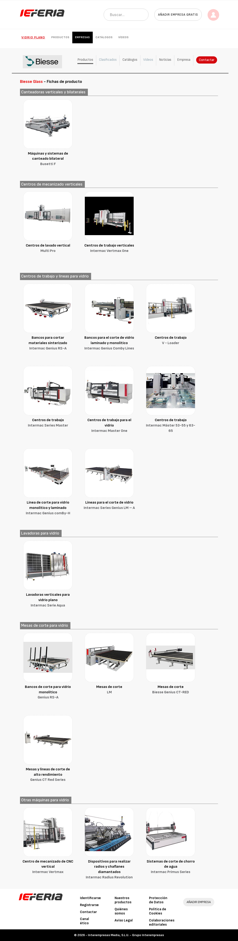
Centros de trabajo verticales (109, 248)
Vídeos (123, 37)
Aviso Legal (124, 920)
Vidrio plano (33, 37)
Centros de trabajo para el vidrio (109, 426)
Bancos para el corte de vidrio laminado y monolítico (109, 343)
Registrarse (89, 905)
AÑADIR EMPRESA (199, 902)
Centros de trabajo (170, 340)
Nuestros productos (123, 900)
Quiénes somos (121, 911)
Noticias (165, 60)
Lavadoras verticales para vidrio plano (47, 600)
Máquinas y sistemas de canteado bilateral (47, 159)
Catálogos (104, 37)
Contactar (206, 60)
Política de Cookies (157, 911)
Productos (60, 37)
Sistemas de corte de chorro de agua (170, 867)
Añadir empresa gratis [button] (178, 15)
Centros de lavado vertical (47, 248)
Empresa (183, 60)
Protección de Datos (158, 900)
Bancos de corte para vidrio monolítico (47, 693)
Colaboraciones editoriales (161, 922)
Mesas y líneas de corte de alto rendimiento (47, 775)
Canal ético (84, 921)
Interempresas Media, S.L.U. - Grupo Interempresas (126, 935)
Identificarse (90, 898)
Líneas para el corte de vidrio (109, 505)
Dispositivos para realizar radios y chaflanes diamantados (109, 869)
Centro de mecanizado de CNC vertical (47, 867)
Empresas (82, 37)
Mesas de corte (109, 690)
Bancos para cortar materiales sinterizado (47, 343)
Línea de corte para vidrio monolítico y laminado (47, 508)
